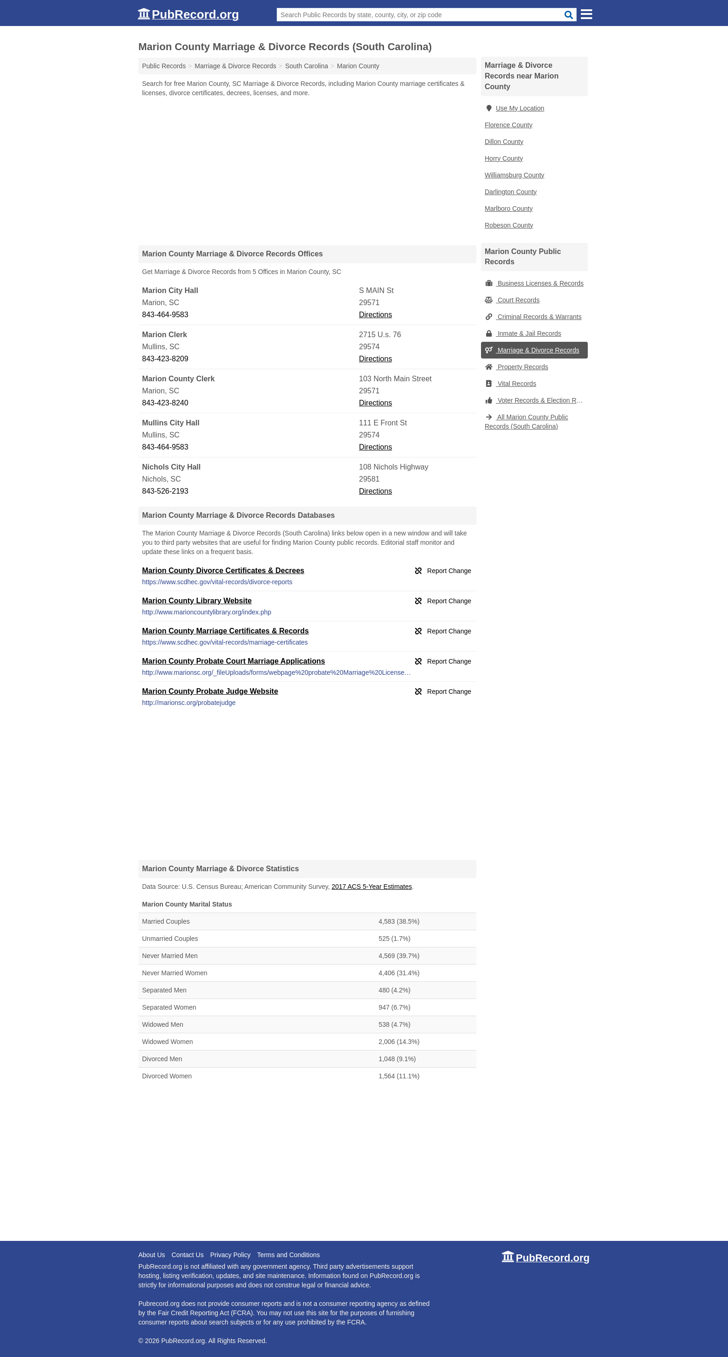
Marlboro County (509, 208)
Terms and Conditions (288, 1255)
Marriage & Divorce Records (532, 350)
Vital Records (510, 383)
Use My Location (514, 108)
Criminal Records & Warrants (533, 316)
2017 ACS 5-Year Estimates (372, 886)
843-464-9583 (165, 315)
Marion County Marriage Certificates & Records (225, 631)
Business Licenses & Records (534, 283)
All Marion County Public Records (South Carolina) (526, 421)
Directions (375, 315)
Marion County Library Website (197, 601)
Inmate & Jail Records (523, 333)
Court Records (512, 300)
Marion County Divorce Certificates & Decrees (223, 570)
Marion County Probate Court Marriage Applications (233, 661)
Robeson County (509, 225)
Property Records (516, 367)
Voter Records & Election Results (536, 400)
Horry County (504, 158)
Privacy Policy (230, 1255)
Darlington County (511, 192)
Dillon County (504, 141)
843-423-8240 (165, 403)
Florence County (509, 125)
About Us (151, 1255)
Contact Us (187, 1255)
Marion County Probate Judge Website (210, 691)
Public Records (164, 66)
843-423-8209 (165, 359)
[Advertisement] (307, 171)
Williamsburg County (514, 175)
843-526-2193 (165, 491)
